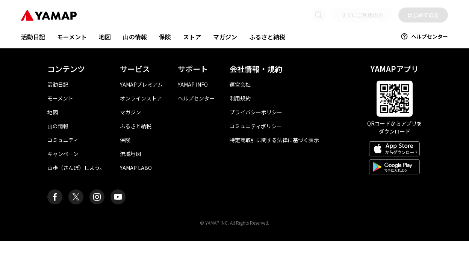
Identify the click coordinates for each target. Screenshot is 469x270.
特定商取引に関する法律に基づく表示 (274, 140)
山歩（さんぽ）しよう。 (76, 167)
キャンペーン (63, 154)
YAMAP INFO (193, 84)
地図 (105, 36)
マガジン (225, 36)
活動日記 (33, 36)
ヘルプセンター (424, 36)
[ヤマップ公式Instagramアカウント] (96, 196)
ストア (192, 36)
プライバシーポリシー (256, 112)
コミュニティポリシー (256, 126)
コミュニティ (63, 140)
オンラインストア (141, 98)
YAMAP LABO (136, 167)
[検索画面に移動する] (318, 15)
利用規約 (240, 98)
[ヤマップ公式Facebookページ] (54, 196)
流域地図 (130, 154)
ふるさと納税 (267, 36)
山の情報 (135, 36)
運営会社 (240, 84)
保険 (165, 36)
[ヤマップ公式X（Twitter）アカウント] (75, 196)
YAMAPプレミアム (141, 84)
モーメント (72, 36)
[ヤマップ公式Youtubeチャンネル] (118, 196)
